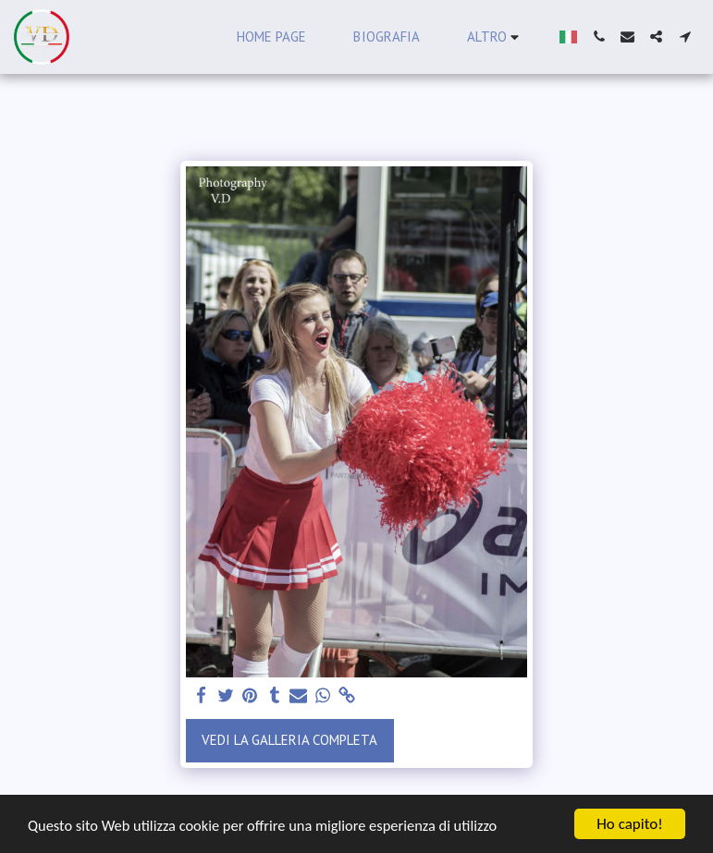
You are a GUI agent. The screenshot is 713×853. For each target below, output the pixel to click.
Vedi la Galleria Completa (289, 740)
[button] (598, 36)
